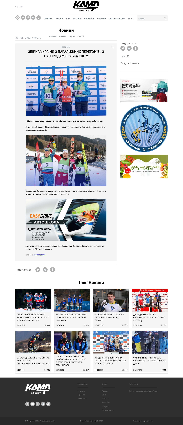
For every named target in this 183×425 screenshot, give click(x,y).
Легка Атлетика (117, 18)
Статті (81, 36)
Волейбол (89, 18)
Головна (48, 18)
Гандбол (101, 18)
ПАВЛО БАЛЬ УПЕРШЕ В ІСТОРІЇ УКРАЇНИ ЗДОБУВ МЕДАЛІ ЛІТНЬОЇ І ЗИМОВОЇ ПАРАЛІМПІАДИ (32, 317)
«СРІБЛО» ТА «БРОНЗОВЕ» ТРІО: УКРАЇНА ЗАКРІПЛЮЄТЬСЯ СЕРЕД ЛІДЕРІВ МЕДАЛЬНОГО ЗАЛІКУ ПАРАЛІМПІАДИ (70, 360)
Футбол (59, 18)
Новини (62, 36)
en (22, 6)
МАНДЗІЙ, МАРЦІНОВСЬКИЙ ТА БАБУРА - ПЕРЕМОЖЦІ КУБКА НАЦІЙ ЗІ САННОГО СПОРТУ (110, 361)
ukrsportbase (40, 255)
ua (16, 6)
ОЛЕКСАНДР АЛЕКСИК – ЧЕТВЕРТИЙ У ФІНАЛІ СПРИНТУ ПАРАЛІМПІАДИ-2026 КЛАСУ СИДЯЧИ (33, 361)
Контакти (82, 398)
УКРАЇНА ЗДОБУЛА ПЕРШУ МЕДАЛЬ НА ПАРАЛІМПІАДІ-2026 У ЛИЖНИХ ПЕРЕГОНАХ (71, 317)
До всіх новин (131, 63)
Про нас (81, 395)
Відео (72, 36)
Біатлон (77, 18)
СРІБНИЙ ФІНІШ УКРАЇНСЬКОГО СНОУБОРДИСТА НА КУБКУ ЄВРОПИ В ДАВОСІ (149, 361)
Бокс (68, 18)
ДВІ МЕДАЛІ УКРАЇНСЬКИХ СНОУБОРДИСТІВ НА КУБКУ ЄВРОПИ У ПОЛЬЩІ (149, 317)
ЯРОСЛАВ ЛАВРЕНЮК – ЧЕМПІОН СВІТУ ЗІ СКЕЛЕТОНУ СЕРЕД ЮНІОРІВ (109, 317)
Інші (131, 18)
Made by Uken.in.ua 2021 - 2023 (91, 421)
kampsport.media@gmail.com (145, 391)
